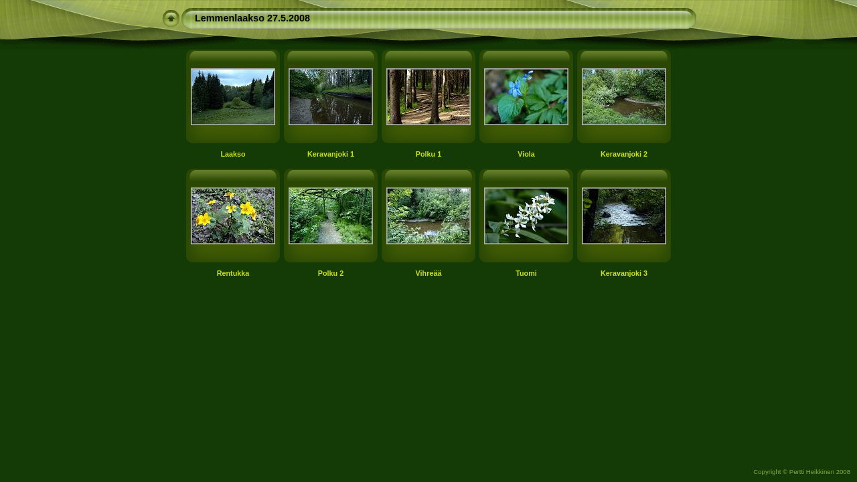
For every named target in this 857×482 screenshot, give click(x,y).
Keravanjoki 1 (330, 154)
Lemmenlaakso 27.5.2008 (252, 18)
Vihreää (429, 273)
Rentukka (233, 273)
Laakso (232, 154)
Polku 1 (428, 154)
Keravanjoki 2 (624, 154)
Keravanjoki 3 (624, 273)
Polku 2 (330, 273)
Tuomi (526, 273)
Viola (526, 154)
